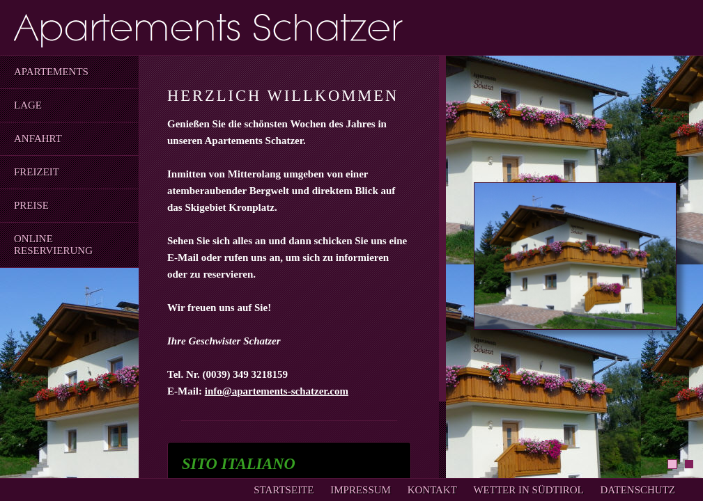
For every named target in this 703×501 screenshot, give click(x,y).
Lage (28, 105)
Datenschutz (638, 489)
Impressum (360, 489)
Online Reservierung (53, 244)
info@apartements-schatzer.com (276, 391)
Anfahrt (38, 138)
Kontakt (432, 489)
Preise (31, 205)
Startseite (284, 489)
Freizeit (36, 171)
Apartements (51, 71)
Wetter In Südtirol (528, 489)
